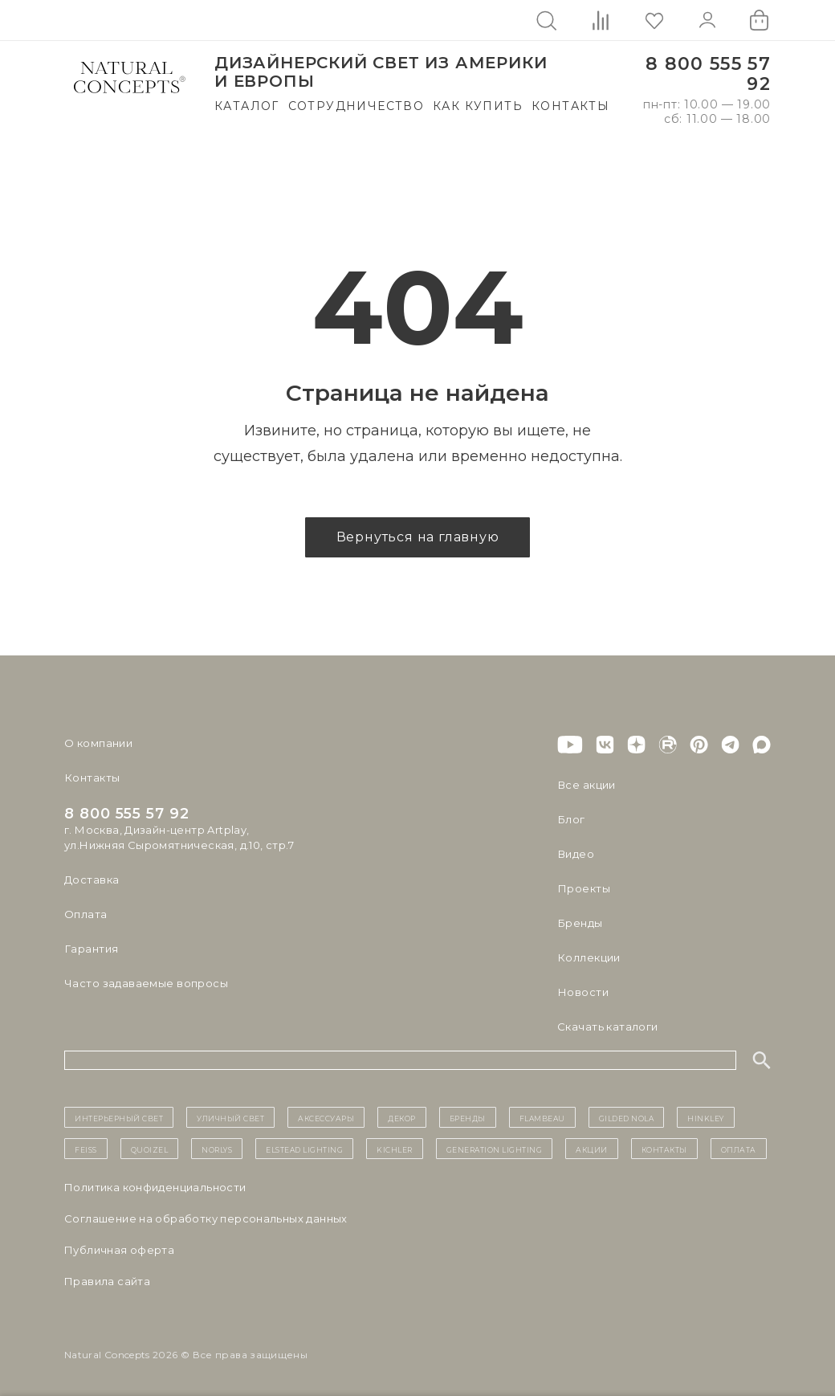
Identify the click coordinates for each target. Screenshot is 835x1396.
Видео (575, 853)
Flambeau (542, 1117)
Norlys (217, 1148)
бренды (468, 1117)
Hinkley (705, 1117)
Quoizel (150, 1148)
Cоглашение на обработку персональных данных (206, 1218)
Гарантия (90, 948)
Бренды (579, 922)
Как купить (478, 106)
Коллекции (588, 957)
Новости (582, 992)
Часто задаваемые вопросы (145, 983)
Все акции (586, 784)
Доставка (91, 879)
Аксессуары (326, 1117)
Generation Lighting (494, 1148)
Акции (592, 1148)
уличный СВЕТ (230, 1117)
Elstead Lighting (304, 1148)
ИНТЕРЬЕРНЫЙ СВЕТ (119, 1117)
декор (402, 1117)
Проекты (583, 888)
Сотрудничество (356, 106)
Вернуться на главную (417, 537)
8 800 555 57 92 (708, 74)
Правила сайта (107, 1281)
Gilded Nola (626, 1117)
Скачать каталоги (607, 1026)
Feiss (86, 1148)
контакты (664, 1148)
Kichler (395, 1148)
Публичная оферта (119, 1249)
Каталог (246, 106)
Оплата (85, 914)
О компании (98, 743)
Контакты (570, 106)
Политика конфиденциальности (155, 1187)
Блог (570, 819)
